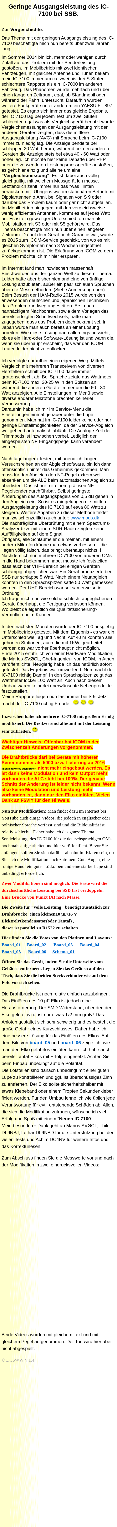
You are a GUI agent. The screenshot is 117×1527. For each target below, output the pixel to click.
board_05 (40, 1042)
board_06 (70, 1042)
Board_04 (89, 944)
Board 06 (37, 951)
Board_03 (63, 944)
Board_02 (36, 944)
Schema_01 (63, 951)
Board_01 (11, 944)
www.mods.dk (85, 517)
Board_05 (11, 951)
